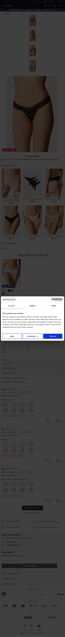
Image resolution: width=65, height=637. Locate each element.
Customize (32, 336)
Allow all (53, 336)
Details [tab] (32, 306)
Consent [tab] (11, 306)
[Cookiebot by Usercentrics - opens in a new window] (53, 299)
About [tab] (53, 306)
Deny (12, 336)
